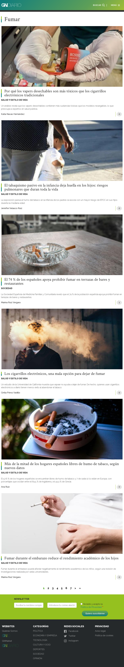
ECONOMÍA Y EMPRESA (45, 635)
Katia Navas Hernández (12, 114)
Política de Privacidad (91, 607)
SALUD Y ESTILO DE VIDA (14, 100)
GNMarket (7, 641)
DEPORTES (39, 649)
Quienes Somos (10, 631)
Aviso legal (100, 631)
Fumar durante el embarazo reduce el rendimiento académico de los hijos (61, 558)
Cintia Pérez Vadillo (10, 392)
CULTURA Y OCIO (42, 644)
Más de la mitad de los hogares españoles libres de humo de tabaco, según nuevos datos (61, 466)
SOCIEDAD (6, 288)
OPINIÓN (37, 658)
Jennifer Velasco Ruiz (11, 208)
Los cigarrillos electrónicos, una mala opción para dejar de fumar (54, 374)
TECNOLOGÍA (40, 640)
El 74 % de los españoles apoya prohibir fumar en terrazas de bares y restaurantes (57, 282)
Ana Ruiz (5, 487)
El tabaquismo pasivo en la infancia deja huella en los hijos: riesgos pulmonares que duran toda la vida (56, 187)
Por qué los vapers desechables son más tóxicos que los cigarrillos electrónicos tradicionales (55, 93)
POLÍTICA (38, 631)
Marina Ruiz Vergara (10, 302)
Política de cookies (104, 635)
